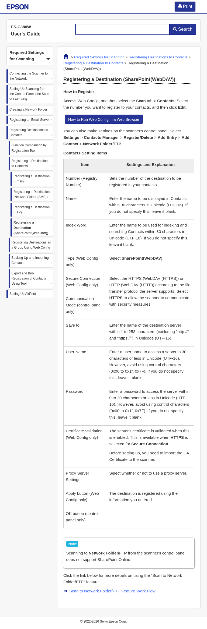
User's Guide (25, 34)
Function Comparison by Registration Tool (29, 147)
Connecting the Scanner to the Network (28, 76)
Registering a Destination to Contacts (30, 163)
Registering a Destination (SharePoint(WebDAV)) (30, 228)
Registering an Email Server (29, 120)
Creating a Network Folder (28, 109)
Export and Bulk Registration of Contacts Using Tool (29, 278)
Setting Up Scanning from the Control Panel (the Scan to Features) (29, 94)
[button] (29, 55)
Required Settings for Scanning (99, 57)
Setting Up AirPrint (22, 294)
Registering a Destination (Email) (31, 178)
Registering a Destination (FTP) (31, 209)
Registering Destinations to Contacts (28, 132)
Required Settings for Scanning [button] (29, 56)
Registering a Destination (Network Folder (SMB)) (31, 194)
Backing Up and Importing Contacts (30, 260)
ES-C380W (21, 26)
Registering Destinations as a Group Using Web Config (31, 245)
